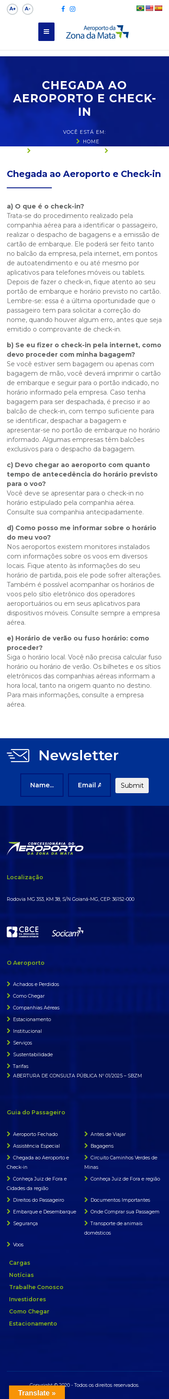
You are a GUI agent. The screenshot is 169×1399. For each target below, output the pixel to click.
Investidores (27, 1299)
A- (28, 9)
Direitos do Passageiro (38, 1200)
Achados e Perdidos (36, 984)
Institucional (27, 1031)
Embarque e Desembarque (44, 1212)
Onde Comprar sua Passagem (125, 1212)
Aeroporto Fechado (35, 1134)
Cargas (19, 1262)
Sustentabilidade (33, 1055)
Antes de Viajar (108, 1134)
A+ (12, 9)
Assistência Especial (36, 1146)
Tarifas (20, 1066)
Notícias (21, 1275)
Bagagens (102, 1146)
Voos (18, 1245)
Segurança (25, 1223)
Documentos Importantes (120, 1200)
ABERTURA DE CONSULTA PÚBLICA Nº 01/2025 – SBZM (77, 1076)
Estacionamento (32, 1019)
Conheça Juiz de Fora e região (125, 1179)
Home (91, 142)
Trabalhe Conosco (36, 1287)
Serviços (22, 1043)
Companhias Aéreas (36, 1008)
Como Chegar (29, 996)
